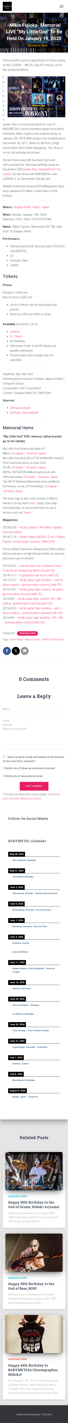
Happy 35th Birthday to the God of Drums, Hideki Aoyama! (33, 1204)
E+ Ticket (16, 336)
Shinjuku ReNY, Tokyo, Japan (31, 207)
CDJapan (17, 453)
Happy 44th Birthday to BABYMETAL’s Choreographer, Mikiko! (33, 1370)
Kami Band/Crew (27, 633)
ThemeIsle (46, 1414)
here (32, 503)
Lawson (15, 331)
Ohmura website (20, 408)
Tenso (27, 512)
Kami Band (17, 639)
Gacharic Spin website (24, 412)
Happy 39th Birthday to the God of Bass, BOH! (31, 1286)
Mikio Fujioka (32, 639)
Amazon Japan (36, 453)
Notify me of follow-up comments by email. (30, 768)
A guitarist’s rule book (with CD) (39, 575)
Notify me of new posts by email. (24, 776)
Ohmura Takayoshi (53, 639)
